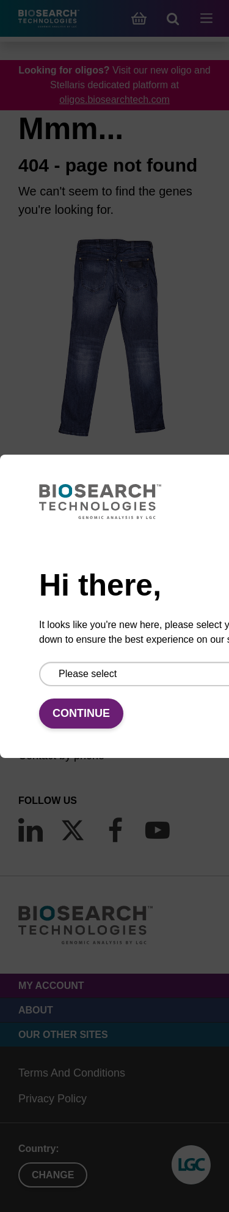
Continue (81, 713)
